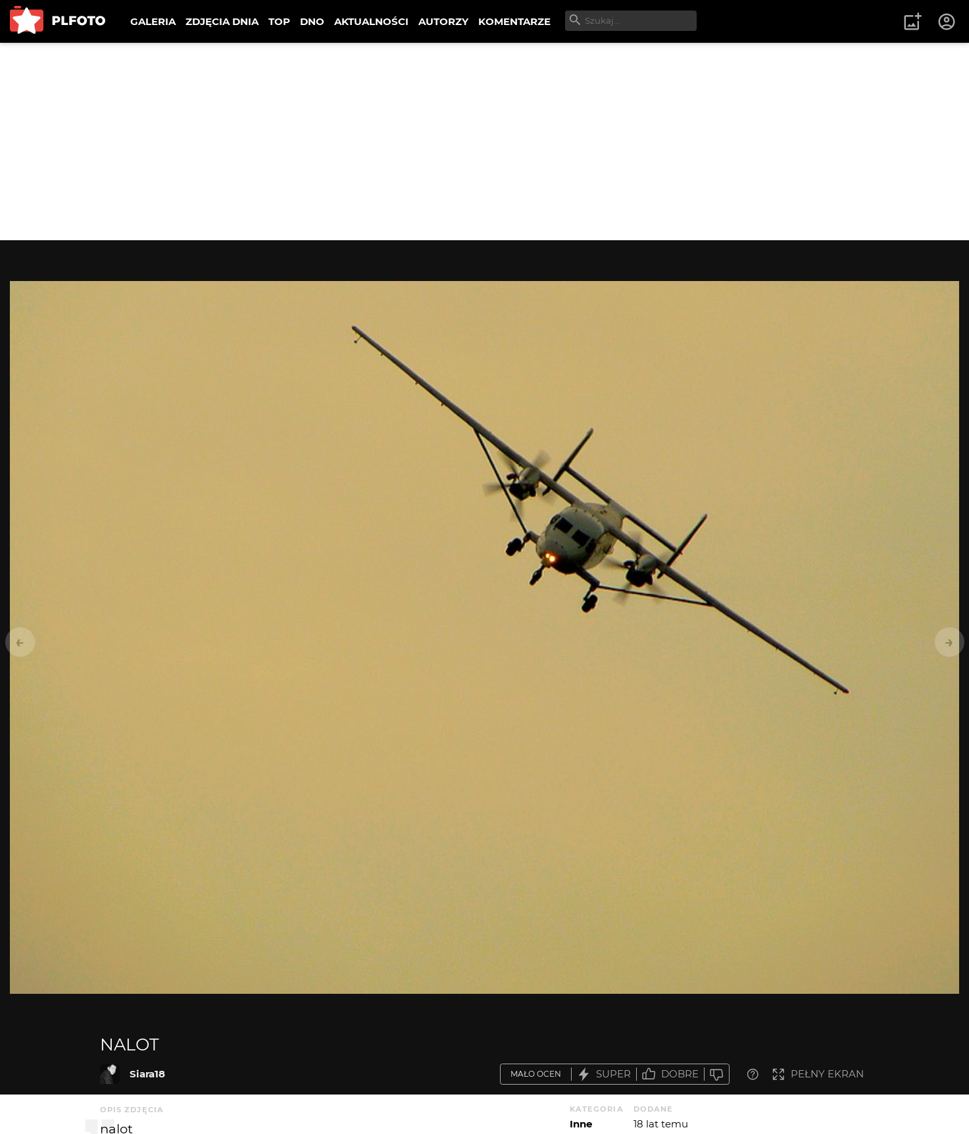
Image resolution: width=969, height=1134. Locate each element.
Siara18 (147, 1074)
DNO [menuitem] (312, 21)
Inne (581, 1124)
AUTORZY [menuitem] (443, 21)
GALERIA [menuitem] (153, 21)
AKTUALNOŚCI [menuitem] (371, 21)
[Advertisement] (485, 141)
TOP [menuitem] (279, 21)
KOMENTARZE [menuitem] (514, 21)
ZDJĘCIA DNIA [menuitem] (222, 21)
